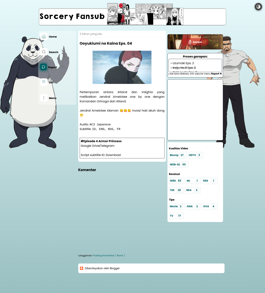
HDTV (195, 155)
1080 (176, 181)
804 (192, 190)
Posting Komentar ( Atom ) (109, 255)
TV (176, 216)
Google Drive (90, 146)
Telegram (107, 146)
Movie (176, 206)
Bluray (177, 155)
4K (193, 181)
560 (209, 181)
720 (176, 190)
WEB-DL (178, 165)
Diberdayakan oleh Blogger (100, 268)
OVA (209, 206)
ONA (193, 206)
